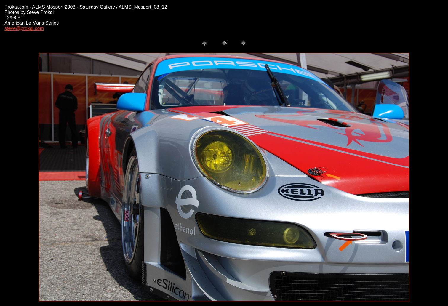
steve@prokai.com (24, 28)
